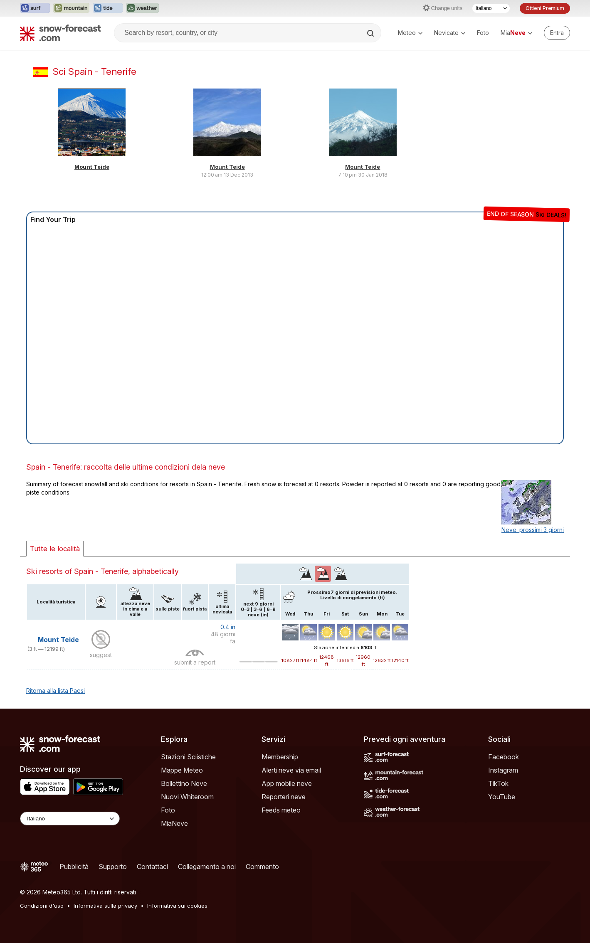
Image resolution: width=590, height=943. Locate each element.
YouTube (501, 797)
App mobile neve (287, 783)
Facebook (503, 757)
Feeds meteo (281, 810)
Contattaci (152, 866)
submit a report (194, 662)
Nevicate (449, 32)
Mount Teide (91, 166)
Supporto (113, 866)
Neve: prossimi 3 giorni (532, 529)
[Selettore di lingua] (491, 8)
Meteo (410, 32)
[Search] (371, 33)
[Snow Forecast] (60, 33)
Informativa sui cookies (177, 905)
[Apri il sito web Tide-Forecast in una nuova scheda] (108, 8)
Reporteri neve (284, 797)
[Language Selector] (70, 818)
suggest (101, 654)
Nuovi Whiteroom (187, 797)
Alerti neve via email (291, 770)
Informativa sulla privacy (105, 905)
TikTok (498, 783)
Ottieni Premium (545, 8)
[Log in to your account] (557, 33)
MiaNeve (174, 823)
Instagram (503, 770)
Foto (483, 32)
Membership (280, 757)
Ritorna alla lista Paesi (55, 690)
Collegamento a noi (207, 866)
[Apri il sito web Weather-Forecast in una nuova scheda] (142, 8)
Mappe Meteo (182, 770)
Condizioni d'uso (42, 905)
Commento (262, 866)
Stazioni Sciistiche (188, 757)
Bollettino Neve (184, 783)
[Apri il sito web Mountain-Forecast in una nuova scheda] (71, 8)
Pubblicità (74, 866)
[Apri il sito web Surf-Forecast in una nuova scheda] (35, 8)
